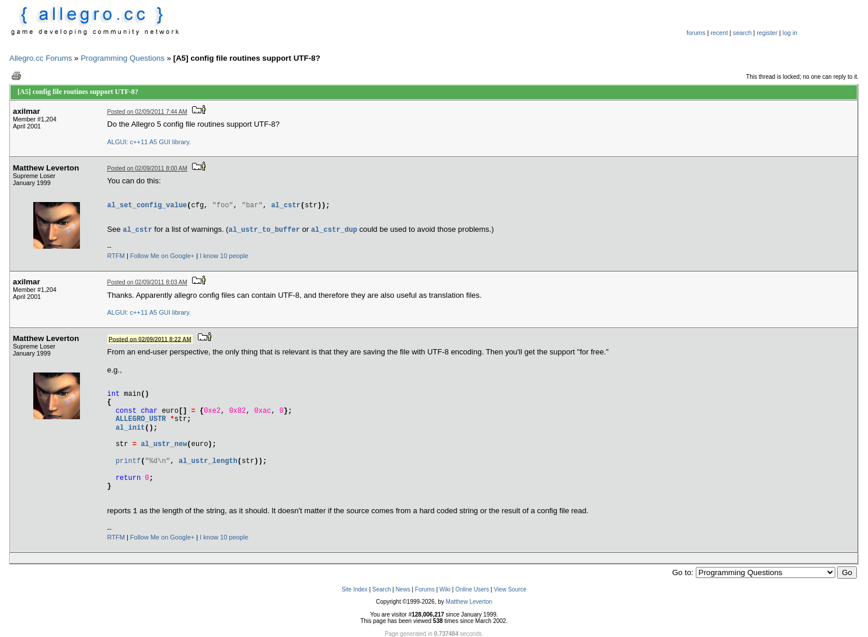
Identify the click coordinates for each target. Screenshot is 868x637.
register (767, 32)
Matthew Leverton (469, 601)
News (403, 589)
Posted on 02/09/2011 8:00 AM (147, 168)
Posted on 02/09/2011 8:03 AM (147, 282)
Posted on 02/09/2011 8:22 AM (150, 339)
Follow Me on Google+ (162, 255)
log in (790, 32)
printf (128, 461)
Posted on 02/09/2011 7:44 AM (147, 112)
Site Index (354, 589)
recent (719, 32)
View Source (510, 589)
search (742, 32)
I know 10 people (224, 255)
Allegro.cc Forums (40, 58)
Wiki (445, 589)
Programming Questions (123, 58)
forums (696, 32)
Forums (425, 589)
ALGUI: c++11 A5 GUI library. (149, 141)
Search (381, 589)
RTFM (116, 255)
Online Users (472, 589)
